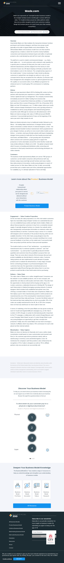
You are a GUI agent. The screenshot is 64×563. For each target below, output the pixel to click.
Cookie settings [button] (7, 559)
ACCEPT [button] (19, 559)
